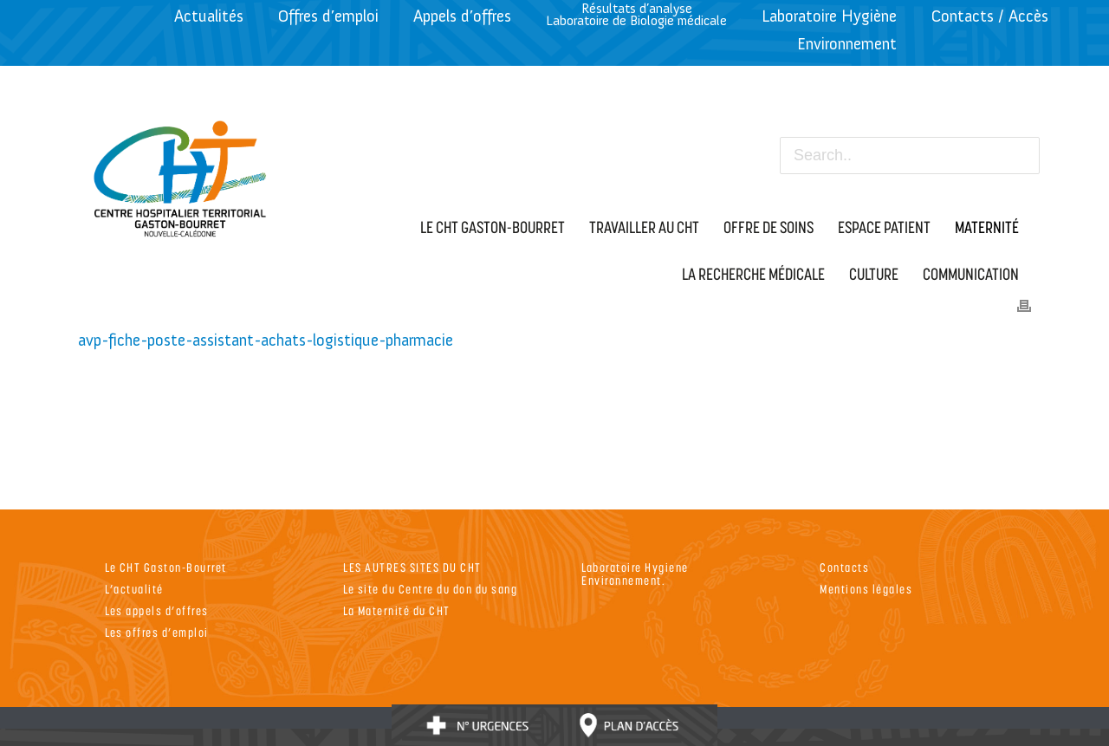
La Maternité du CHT (397, 610)
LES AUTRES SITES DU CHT (412, 567)
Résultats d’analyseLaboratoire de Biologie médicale (636, 14)
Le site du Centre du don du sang (430, 588)
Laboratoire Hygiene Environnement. (635, 573)
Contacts (844, 567)
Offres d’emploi (328, 16)
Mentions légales (866, 588)
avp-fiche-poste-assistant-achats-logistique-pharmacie (265, 340)
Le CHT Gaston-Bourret (166, 567)
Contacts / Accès (989, 16)
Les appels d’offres (157, 610)
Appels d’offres (462, 16)
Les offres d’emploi (157, 632)
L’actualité (134, 588)
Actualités (208, 16)
